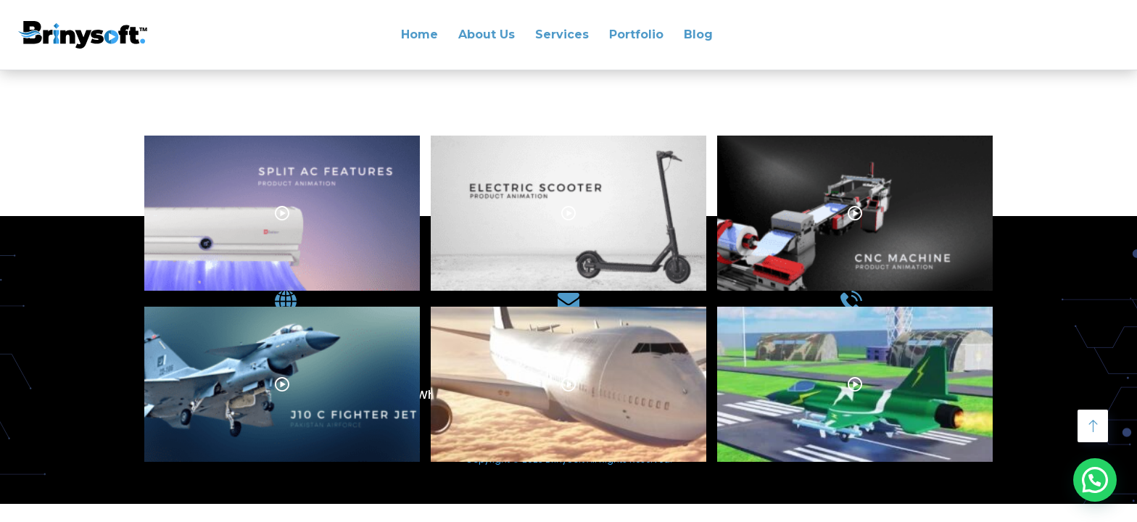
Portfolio (636, 34)
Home (419, 34)
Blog (698, 34)
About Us (486, 34)
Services (562, 34)
